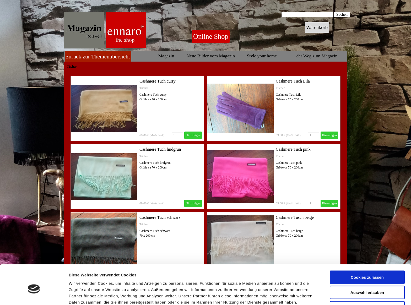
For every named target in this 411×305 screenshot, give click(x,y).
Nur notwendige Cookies (367, 283)
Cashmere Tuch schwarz (159, 217)
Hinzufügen (193, 135)
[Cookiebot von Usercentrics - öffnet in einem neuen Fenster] (34, 295)
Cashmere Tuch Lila (293, 81)
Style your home (262, 55)
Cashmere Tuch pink (293, 149)
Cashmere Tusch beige (295, 217)
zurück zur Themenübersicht (98, 56)
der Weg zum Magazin (317, 55)
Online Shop (210, 36)
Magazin (166, 55)
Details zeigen (279, 294)
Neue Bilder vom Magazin (211, 55)
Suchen (342, 14)
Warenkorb (317, 27)
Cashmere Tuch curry (157, 81)
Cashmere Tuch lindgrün (160, 149)
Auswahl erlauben (367, 268)
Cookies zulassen (367, 252)
